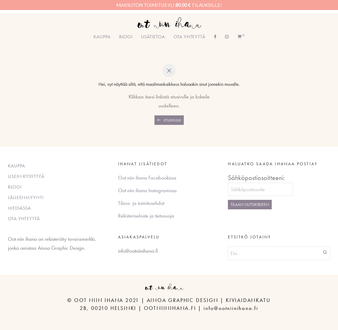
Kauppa (101, 37)
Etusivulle (169, 120)
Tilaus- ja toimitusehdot (141, 203)
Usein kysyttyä (26, 176)
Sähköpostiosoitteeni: (256, 177)
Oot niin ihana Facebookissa (147, 177)
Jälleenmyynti (26, 197)
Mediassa (19, 208)
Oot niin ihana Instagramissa (147, 190)
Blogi (126, 37)
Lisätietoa (153, 37)
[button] (325, 252)
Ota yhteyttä (189, 37)
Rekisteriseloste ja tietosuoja (146, 215)
